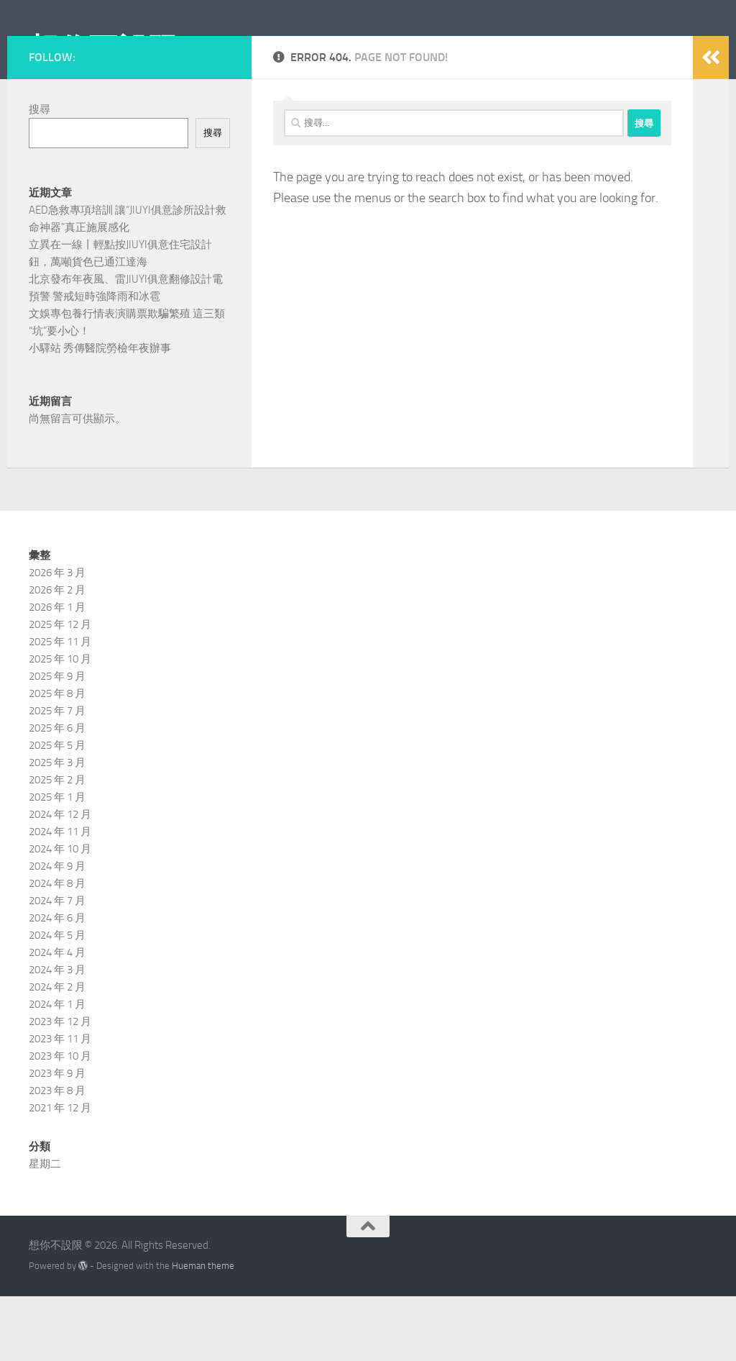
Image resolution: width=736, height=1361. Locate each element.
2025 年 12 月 (60, 689)
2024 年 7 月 (57, 965)
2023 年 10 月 (60, 1120)
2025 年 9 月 (57, 740)
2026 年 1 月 (57, 671)
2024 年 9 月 (57, 930)
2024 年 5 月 (57, 999)
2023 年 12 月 (60, 1086)
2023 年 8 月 (57, 1155)
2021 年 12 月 (60, 1172)
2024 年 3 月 (57, 1034)
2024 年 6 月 (57, 982)
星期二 (45, 1228)
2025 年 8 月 (57, 758)
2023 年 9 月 (57, 1138)
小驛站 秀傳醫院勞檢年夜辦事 (100, 412)
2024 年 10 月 (60, 913)
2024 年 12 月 (60, 879)
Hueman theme (203, 1330)
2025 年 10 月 (60, 723)
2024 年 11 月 (60, 896)
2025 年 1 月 (57, 861)
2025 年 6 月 (57, 792)
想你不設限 (103, 50)
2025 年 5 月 (57, 810)
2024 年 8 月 (57, 948)
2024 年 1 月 (57, 1068)
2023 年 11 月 (60, 1103)
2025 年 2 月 (57, 844)
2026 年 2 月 (57, 654)
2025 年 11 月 (60, 706)
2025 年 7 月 (57, 775)
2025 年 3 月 (57, 827)
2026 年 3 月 (57, 637)
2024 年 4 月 (57, 1017)
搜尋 (39, 174)
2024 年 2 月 (57, 1051)
